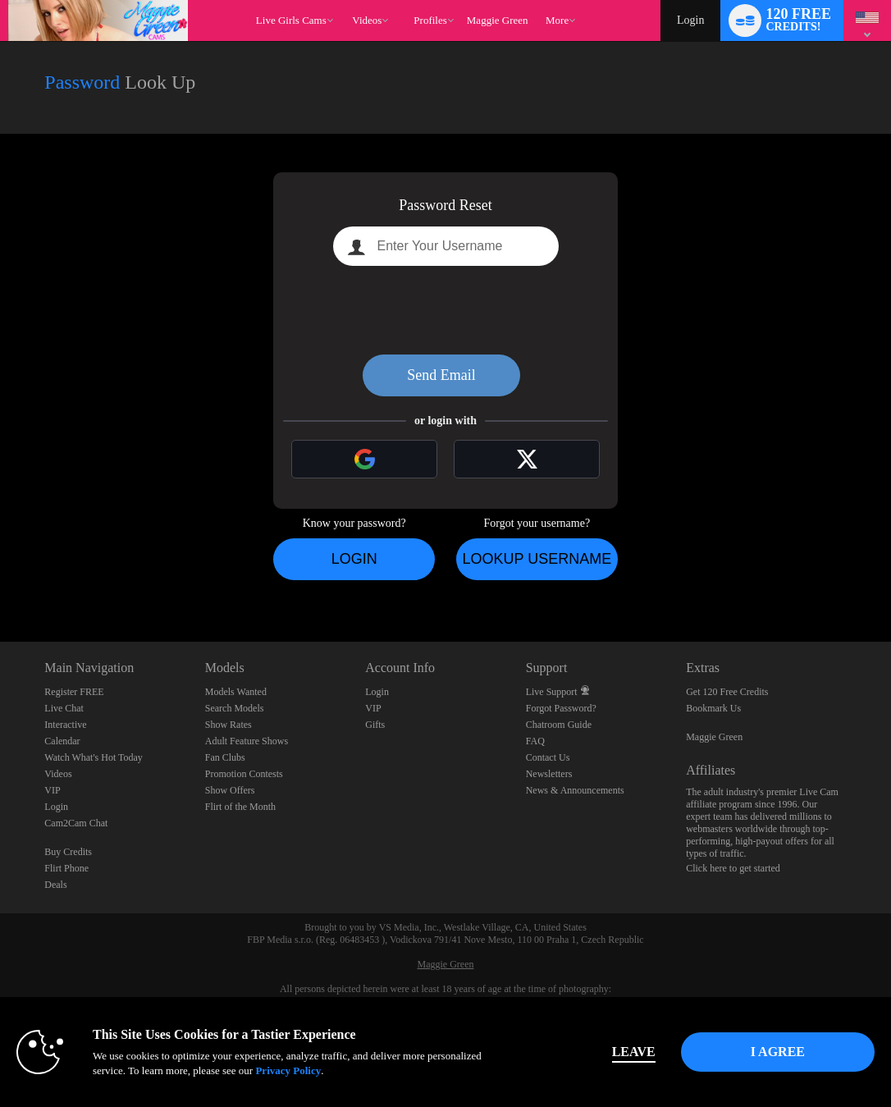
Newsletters (549, 774)
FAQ (535, 741)
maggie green (497, 20)
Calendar (62, 741)
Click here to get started (733, 868)
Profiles (430, 20)
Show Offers (230, 790)
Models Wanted (236, 692)
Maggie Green (714, 737)
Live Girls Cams (291, 20)
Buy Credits (68, 852)
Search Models (234, 708)
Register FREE (73, 692)
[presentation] (445, 310)
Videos (367, 20)
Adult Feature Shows (246, 741)
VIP (52, 790)
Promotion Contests (244, 774)
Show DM (0, 580)
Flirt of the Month (240, 806)
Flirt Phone (66, 868)
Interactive (65, 724)
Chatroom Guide (559, 724)
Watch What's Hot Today (93, 757)
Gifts (375, 724)
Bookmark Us (713, 708)
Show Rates (228, 724)
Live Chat (64, 708)
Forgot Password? (561, 708)
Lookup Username (536, 559)
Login (690, 20)
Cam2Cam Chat (75, 823)
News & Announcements (575, 790)
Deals (55, 884)
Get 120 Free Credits (727, 692)
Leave (634, 1052)
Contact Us (548, 757)
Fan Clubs (225, 757)
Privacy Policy (288, 1070)
